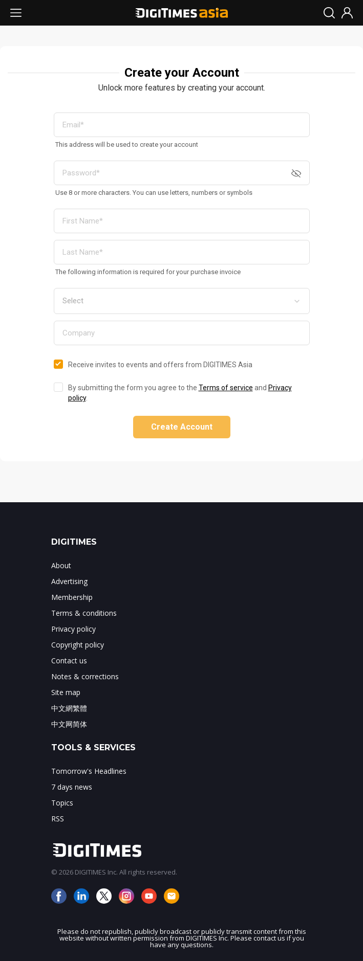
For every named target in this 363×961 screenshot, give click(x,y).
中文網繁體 (69, 708)
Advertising (69, 581)
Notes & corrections (85, 676)
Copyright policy (77, 645)
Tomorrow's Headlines (88, 771)
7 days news (71, 787)
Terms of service (226, 388)
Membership (72, 597)
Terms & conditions (84, 613)
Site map (65, 692)
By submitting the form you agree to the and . (180, 393)
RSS (57, 818)
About (61, 565)
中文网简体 (69, 724)
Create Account (181, 427)
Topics (62, 803)
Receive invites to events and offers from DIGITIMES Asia (160, 365)
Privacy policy (73, 629)
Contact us (69, 660)
